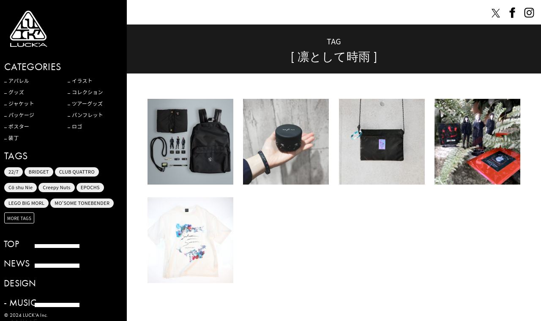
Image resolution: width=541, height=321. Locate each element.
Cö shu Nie (20, 187)
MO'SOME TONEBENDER (82, 202)
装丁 (13, 137)
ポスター (18, 126)
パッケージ (21, 114)
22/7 (13, 171)
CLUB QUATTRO (77, 171)
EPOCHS (90, 187)
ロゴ (77, 126)
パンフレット (87, 114)
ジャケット (21, 103)
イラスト (82, 80)
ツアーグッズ (87, 103)
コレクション (87, 92)
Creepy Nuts (57, 187)
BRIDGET (39, 171)
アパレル (18, 80)
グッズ (16, 92)
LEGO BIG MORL (26, 202)
